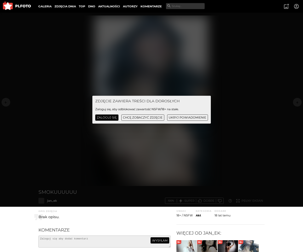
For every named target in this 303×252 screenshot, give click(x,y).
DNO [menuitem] (91, 6)
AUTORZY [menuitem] (130, 6)
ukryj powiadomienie (187, 117)
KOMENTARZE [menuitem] (151, 6)
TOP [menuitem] (82, 6)
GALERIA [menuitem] (45, 6)
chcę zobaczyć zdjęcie (143, 117)
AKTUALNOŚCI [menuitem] (109, 6)
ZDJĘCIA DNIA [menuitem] (65, 6)
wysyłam (160, 240)
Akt (198, 215)
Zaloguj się (107, 117)
